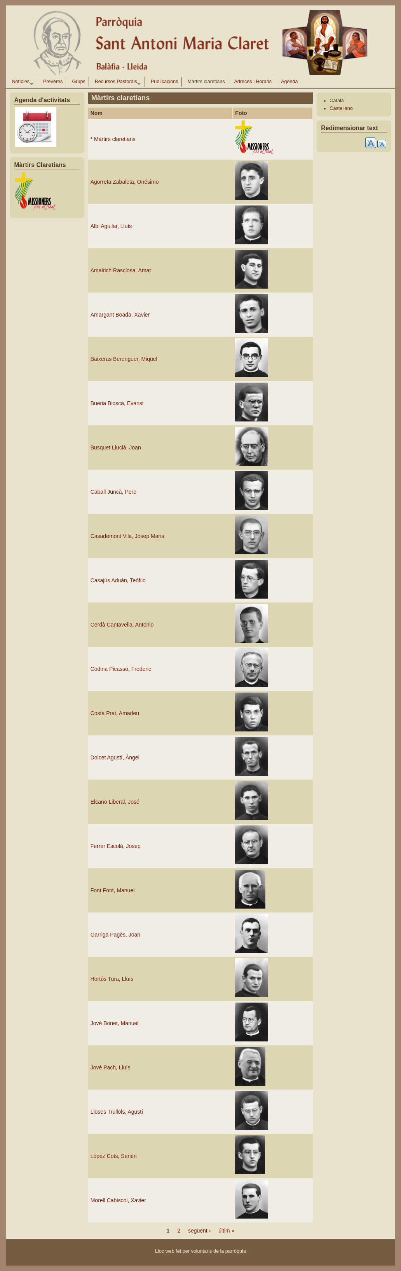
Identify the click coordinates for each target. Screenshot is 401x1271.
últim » (226, 1230)
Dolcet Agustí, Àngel (115, 757)
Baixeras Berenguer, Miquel (124, 359)
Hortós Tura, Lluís (112, 979)
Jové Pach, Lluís (111, 1067)
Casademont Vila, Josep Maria (127, 536)
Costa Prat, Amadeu (115, 713)
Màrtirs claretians (206, 81)
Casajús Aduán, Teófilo (118, 580)
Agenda (289, 81)
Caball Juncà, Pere (113, 492)
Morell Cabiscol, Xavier (118, 1200)
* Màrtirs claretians (113, 139)
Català (336, 100)
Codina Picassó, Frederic (121, 669)
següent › (199, 1230)
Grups (78, 81)
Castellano (341, 108)
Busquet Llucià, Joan (116, 447)
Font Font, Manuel (113, 890)
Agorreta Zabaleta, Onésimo (125, 182)
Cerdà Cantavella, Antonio (122, 625)
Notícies (21, 83)
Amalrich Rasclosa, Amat (121, 270)
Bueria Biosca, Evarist (117, 403)
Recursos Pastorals (116, 83)
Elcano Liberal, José (115, 802)
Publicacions (164, 81)
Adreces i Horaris (253, 81)
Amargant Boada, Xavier (120, 315)
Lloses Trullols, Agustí (117, 1112)
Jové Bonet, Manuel (115, 1023)
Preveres (53, 81)
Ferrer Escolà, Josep (116, 846)
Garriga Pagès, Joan (115, 934)
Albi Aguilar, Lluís (111, 226)
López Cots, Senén (114, 1156)
